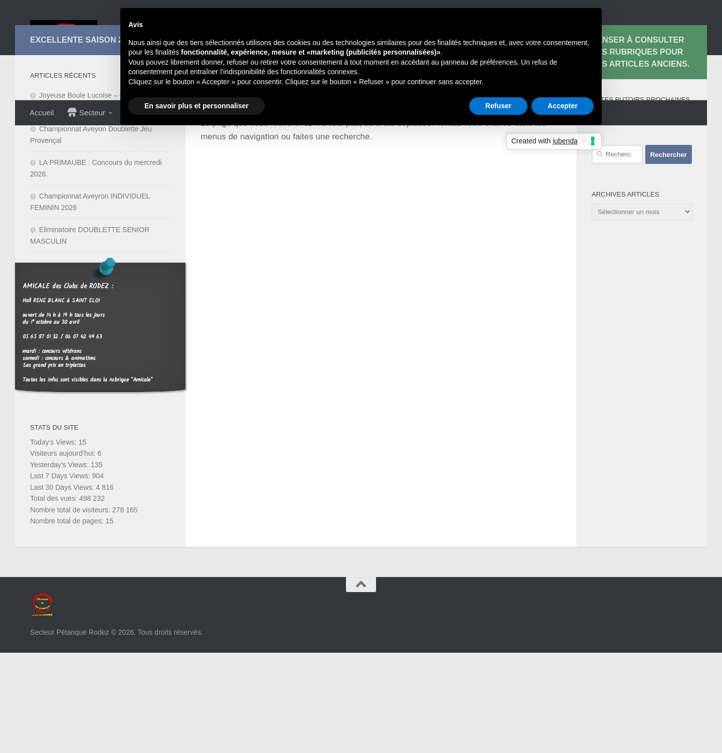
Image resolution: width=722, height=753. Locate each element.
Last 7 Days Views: (61, 576)
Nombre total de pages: (67, 621)
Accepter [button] (563, 106)
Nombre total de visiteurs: (71, 610)
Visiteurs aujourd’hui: (64, 553)
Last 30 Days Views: (63, 588)
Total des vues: (54, 599)
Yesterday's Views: (60, 565)
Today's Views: (54, 542)
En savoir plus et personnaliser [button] (196, 106)
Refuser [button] (498, 106)
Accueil (42, 112)
